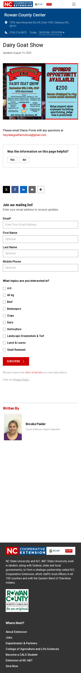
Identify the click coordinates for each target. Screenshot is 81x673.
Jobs (9, 637)
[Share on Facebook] (15, 189)
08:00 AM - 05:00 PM (51, 32)
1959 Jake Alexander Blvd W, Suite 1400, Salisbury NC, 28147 (36, 24)
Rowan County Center (25, 14)
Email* (7, 218)
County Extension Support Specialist (43, 429)
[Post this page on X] (6, 189)
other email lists (34, 372)
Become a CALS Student (21, 654)
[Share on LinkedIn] (23, 189)
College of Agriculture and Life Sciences (32, 649)
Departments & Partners (21, 643)
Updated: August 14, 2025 (17, 52)
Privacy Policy (21, 379)
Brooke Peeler (35, 424)
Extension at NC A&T (19, 660)
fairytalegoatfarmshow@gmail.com (24, 135)
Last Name (10, 247)
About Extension (16, 632)
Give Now (12, 666)
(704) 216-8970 (15, 32)
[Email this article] (32, 189)
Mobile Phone (12, 261)
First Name (10, 233)
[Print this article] (40, 189)
